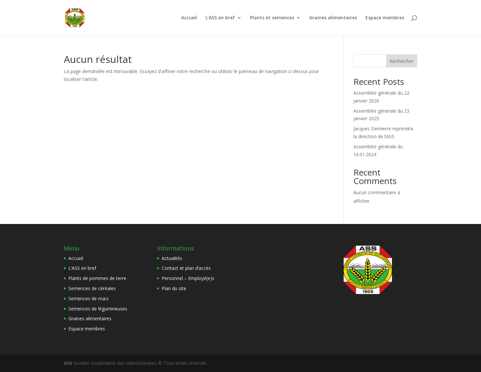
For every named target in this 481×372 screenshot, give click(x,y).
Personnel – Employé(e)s (188, 278)
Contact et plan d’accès (186, 268)
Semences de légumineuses (97, 309)
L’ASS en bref (220, 18)
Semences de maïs (88, 298)
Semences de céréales (92, 288)
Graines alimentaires (333, 18)
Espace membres (384, 18)
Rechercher (402, 61)
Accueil (189, 18)
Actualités (172, 258)
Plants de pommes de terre (97, 278)
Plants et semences (272, 18)
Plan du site (174, 288)
